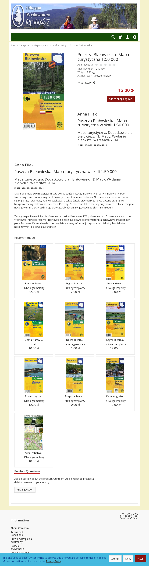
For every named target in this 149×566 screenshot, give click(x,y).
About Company (20, 523)
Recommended (26, 238)
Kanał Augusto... (115, 397)
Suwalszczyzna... (34, 397)
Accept (140, 558)
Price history (86, 82)
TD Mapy (99, 68)
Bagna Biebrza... (115, 340)
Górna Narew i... (34, 340)
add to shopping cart (120, 98)
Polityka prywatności (17, 543)
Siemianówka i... (115, 284)
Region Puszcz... (74, 284)
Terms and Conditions (17, 529)
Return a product (20, 552)
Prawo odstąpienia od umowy (21, 536)
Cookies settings (20, 548)
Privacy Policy (53, 561)
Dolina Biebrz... (74, 340)
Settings (115, 558)
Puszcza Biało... (33, 284)
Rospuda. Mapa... (74, 397)
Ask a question (25, 491)
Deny (128, 558)
